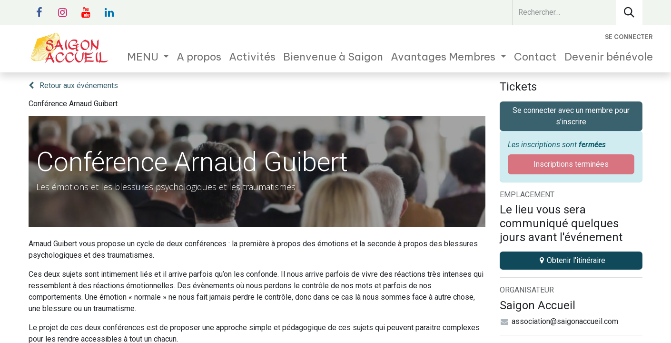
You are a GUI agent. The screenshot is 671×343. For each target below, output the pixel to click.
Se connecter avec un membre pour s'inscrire (571, 116)
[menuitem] (148, 57)
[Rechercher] (629, 12)
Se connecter (629, 36)
